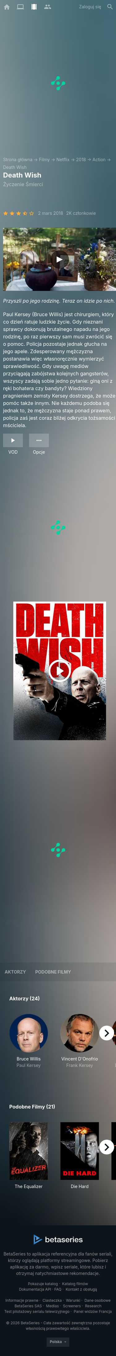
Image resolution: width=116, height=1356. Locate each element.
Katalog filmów (75, 1283)
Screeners (72, 1306)
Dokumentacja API (35, 1289)
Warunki (73, 1300)
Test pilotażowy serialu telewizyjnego (37, 1311)
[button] (28, 1044)
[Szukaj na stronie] (110, 7)
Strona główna (17, 159)
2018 (81, 159)
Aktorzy (15, 971)
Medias (52, 1306)
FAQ (58, 1289)
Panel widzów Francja (93, 1311)
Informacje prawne (22, 1300)
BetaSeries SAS (28, 1306)
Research (93, 1306)
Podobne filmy (53, 971)
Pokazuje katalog (43, 1283)
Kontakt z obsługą (81, 1289)
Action (98, 159)
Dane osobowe (97, 1300)
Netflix (63, 159)
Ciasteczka (52, 1300)
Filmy (44, 159)
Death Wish (15, 167)
